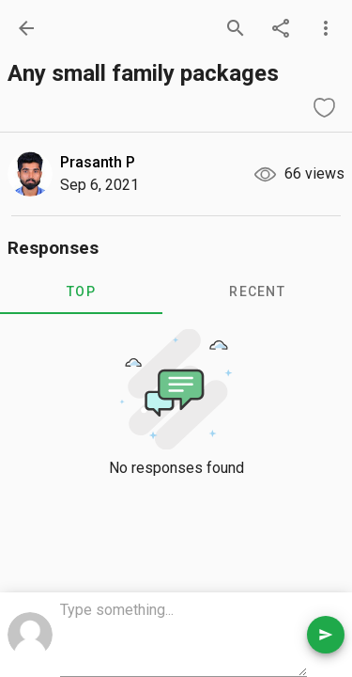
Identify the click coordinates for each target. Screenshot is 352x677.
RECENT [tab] (257, 291)
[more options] (325, 28)
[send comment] (325, 634)
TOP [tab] (81, 291)
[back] (26, 28)
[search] (235, 28)
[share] (280, 28)
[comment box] (183, 636)
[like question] (324, 107)
